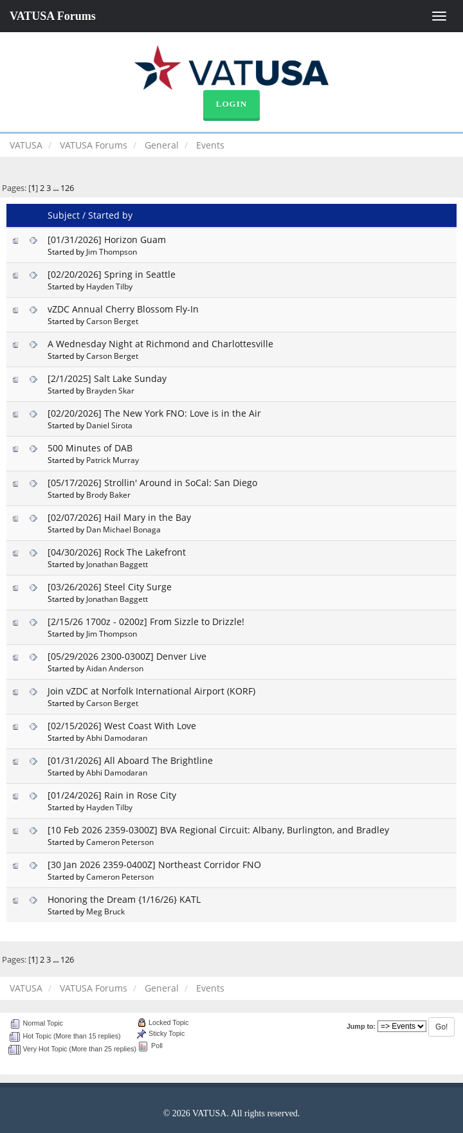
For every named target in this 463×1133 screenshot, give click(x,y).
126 (67, 188)
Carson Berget (112, 321)
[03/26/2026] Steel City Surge (110, 587)
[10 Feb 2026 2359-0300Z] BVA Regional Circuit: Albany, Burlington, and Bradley (218, 830)
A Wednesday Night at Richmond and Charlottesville (160, 344)
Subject (64, 215)
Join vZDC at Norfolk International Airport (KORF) (151, 691)
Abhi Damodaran (116, 737)
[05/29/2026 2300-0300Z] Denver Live (127, 656)
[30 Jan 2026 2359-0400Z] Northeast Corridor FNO (154, 864)
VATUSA (26, 145)
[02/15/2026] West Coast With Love (122, 726)
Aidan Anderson (114, 668)
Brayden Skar (110, 390)
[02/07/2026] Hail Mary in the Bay (119, 517)
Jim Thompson (111, 251)
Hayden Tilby (109, 286)
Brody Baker (108, 494)
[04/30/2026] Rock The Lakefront (117, 552)
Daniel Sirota (109, 425)
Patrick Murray (112, 460)
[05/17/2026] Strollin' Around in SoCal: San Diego (152, 482)
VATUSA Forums (53, 16)
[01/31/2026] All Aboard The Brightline (130, 760)
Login (231, 104)
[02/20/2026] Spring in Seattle (112, 274)
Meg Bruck (105, 911)
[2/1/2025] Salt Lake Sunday (107, 378)
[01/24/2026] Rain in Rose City (112, 795)
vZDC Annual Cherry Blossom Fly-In (123, 309)
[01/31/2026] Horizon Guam (107, 239)
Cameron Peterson (120, 842)
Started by (110, 215)
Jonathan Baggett (117, 564)
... (56, 188)
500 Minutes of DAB (90, 448)
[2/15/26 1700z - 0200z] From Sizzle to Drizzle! (146, 621)
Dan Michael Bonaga (123, 529)
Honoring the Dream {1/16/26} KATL (124, 899)
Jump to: (361, 1026)
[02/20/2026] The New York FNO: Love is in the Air (154, 413)
